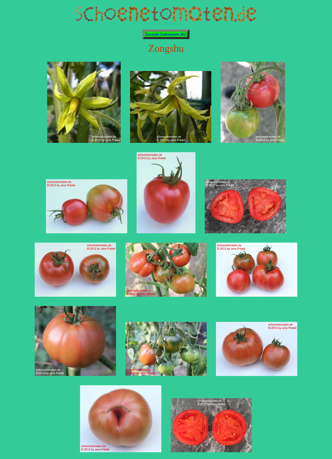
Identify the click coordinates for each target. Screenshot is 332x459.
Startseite (152, 34)
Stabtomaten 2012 (173, 34)
